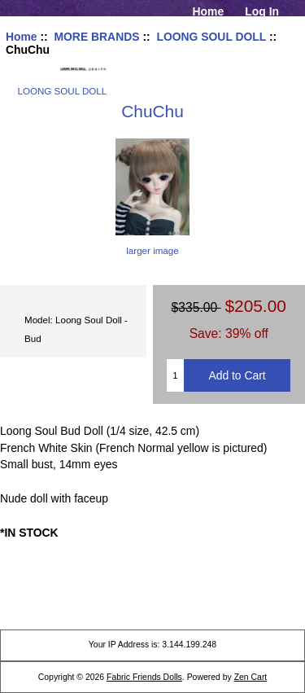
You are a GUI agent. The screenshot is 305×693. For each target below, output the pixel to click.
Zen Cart (251, 677)
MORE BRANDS (96, 36)
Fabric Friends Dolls (144, 677)
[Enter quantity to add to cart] (175, 375)
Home (208, 11)
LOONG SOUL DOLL (211, 36)
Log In (262, 11)
